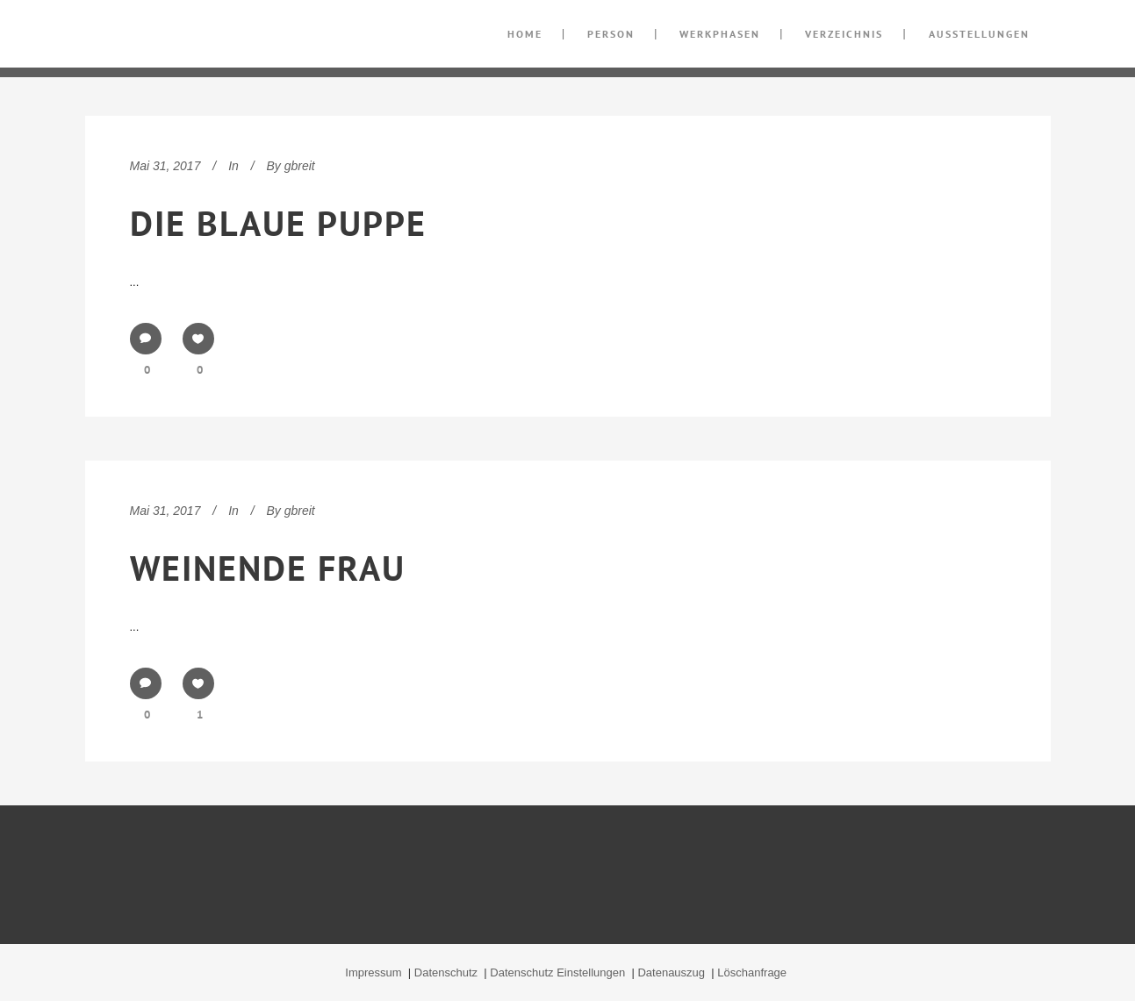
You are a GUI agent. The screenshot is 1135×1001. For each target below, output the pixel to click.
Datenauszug (672, 972)
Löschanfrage (753, 972)
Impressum (375, 972)
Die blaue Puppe (278, 223)
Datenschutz (447, 972)
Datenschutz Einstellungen (559, 972)
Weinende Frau (268, 567)
